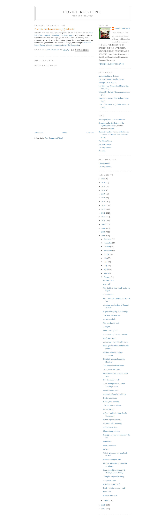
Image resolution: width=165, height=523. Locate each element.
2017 (104, 194)
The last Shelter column (112, 405)
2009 (104, 224)
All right (106, 327)
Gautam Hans (108, 280)
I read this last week (110, 390)
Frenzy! (106, 449)
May (106, 265)
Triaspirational (104, 163)
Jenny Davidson (122, 28)
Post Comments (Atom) (54, 138)
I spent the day (108, 409)
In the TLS (107, 441)
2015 (104, 201)
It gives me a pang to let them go (115, 311)
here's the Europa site (71, 45)
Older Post (90, 132)
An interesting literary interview (115, 334)
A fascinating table (110, 427)
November (108, 243)
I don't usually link (110, 330)
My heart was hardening (112, 423)
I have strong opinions (111, 431)
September (108, 250)
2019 (104, 186)
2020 (104, 182)
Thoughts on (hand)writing (113, 476)
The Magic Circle (105, 141)
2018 (104, 190)
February (107, 277)
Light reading (82, 12)
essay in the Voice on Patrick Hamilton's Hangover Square (64, 34)
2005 (104, 505)
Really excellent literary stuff (114, 488)
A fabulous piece (109, 480)
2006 (104, 236)
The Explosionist (105, 147)
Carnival (106, 284)
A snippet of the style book (109, 76)
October (107, 247)
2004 (104, 509)
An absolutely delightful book (114, 394)
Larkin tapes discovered (112, 420)
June (106, 262)
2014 (104, 205)
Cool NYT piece (109, 338)
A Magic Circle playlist (107, 82)
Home (64, 132)
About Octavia (108, 294)
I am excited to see (110, 495)
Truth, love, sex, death (111, 369)
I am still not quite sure (112, 459)
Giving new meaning (111, 402)
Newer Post (39, 132)
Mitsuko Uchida (109, 319)
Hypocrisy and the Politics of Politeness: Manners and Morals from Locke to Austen (114, 135)
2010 (104, 220)
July (105, 258)
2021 (104, 179)
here (112, 129)
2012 (104, 213)
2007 (104, 232)
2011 (104, 217)
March (106, 273)
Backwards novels (110, 398)
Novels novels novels (111, 380)
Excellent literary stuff (111, 484)
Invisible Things (105, 144)
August (107, 254)
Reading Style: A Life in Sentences (112, 119)
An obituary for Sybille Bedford (115, 342)
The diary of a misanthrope (113, 366)
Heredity (102, 151)
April (106, 269)
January (107, 500)
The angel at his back (111, 323)
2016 (104, 198)
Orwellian (107, 492)
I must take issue (109, 445)
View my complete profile (111, 64)
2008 (104, 228)
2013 (104, 209)
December (108, 239)
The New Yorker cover (111, 315)
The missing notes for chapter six (111, 79)
